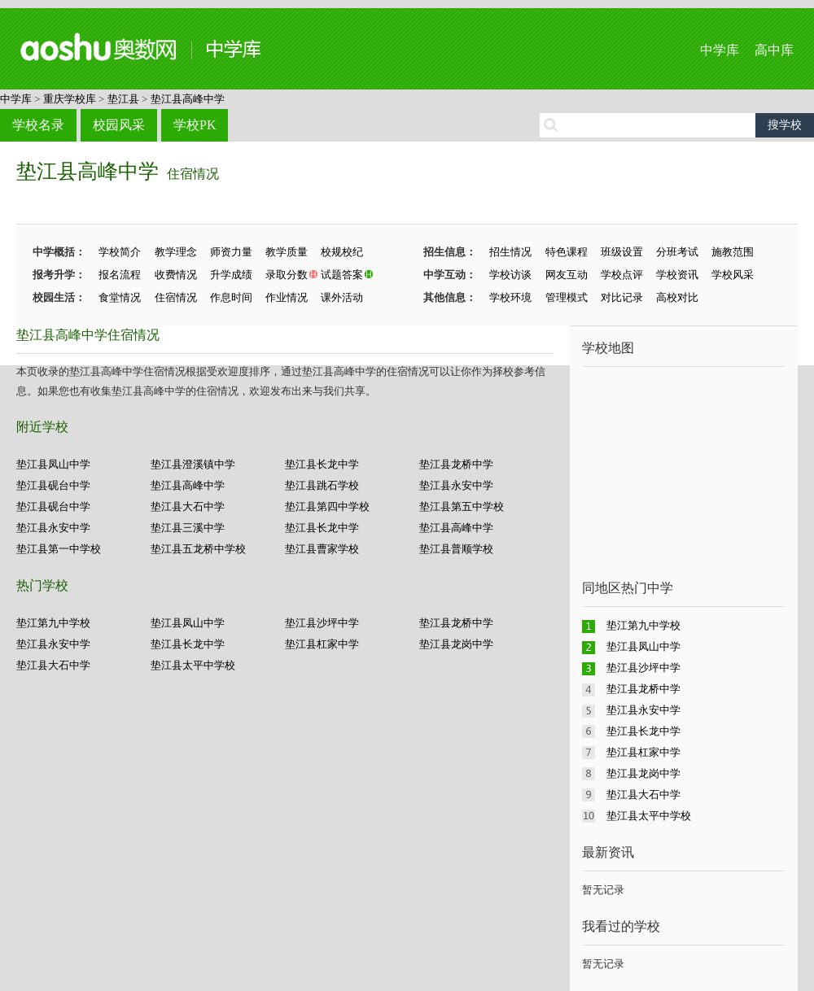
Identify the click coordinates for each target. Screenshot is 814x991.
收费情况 (176, 274)
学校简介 (119, 252)
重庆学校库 (69, 99)
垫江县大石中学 (188, 506)
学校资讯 (677, 274)
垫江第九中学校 (53, 623)
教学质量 (286, 252)
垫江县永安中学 (456, 485)
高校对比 (677, 297)
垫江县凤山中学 (53, 464)
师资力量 (231, 252)
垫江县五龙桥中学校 (198, 549)
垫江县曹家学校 (322, 549)
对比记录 (622, 297)
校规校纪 (342, 252)
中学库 (719, 50)
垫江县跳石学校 (322, 485)
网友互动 (566, 274)
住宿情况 (193, 174)
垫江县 (123, 99)
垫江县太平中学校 (193, 665)
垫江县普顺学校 (456, 549)
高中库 (774, 50)
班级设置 (622, 252)
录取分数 (286, 274)
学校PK (194, 125)
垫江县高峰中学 (188, 99)
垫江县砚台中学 (53, 485)
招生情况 (510, 252)
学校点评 (622, 274)
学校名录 (38, 125)
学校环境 (510, 297)
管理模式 (566, 297)
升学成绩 (231, 274)
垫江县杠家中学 (322, 644)
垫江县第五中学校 (461, 506)
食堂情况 (119, 297)
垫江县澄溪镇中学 (193, 464)
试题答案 (342, 274)
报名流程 (119, 274)
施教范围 (732, 252)
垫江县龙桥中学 (456, 464)
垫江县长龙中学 (322, 464)
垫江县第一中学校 (58, 549)
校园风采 (119, 125)
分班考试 (677, 252)
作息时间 (231, 297)
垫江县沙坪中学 (322, 623)
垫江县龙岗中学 (456, 644)
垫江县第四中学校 (327, 506)
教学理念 (176, 252)
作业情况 (286, 297)
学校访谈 (510, 274)
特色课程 (566, 252)
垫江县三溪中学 (188, 528)
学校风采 (732, 274)
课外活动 (342, 297)
